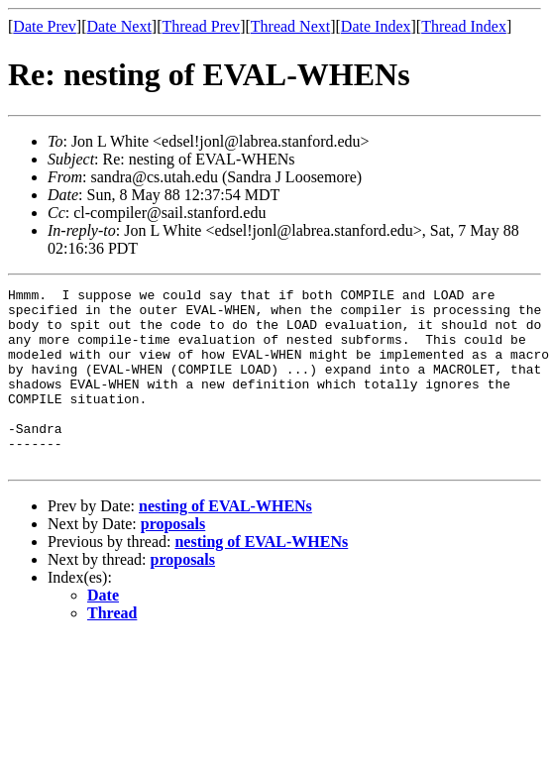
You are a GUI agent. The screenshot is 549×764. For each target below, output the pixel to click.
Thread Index (463, 26)
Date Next (119, 26)
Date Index (376, 26)
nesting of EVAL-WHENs (225, 541)
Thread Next (290, 26)
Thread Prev (201, 26)
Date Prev (44, 26)
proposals (173, 559)
